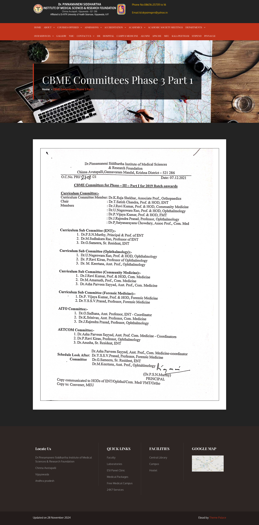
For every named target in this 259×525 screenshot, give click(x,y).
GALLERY (61, 35)
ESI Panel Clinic (116, 470)
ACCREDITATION (113, 27)
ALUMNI (145, 35)
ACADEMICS (135, 27)
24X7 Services (115, 489)
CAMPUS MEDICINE (127, 35)
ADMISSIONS (92, 27)
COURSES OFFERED (68, 27)
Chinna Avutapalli (45, 468)
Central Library (158, 457)
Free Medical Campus (119, 483)
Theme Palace (217, 517)
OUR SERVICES (42, 35)
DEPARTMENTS (193, 27)
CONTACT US (84, 35)
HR (98, 35)
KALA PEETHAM (180, 35)
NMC (71, 35)
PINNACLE (210, 35)
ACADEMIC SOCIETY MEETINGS (165, 27)
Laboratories (114, 464)
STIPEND (197, 35)
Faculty (111, 457)
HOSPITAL (108, 35)
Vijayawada (42, 474)
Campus (154, 464)
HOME (37, 27)
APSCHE (156, 35)
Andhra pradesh (44, 480)
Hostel (153, 470)
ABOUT (48, 27)
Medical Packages (117, 476)
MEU (166, 35)
